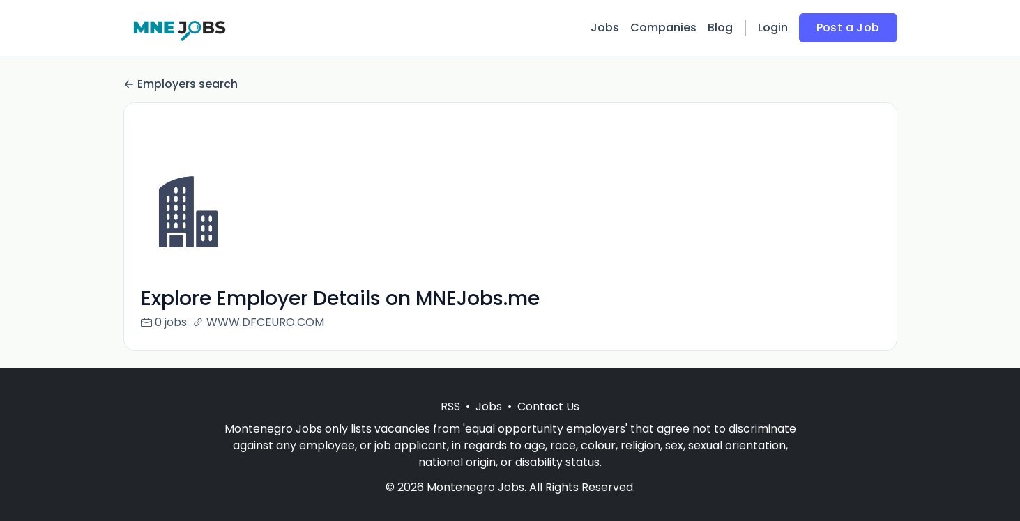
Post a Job (848, 28)
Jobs (605, 28)
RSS (450, 423)
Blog (720, 28)
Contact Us (548, 423)
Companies (663, 28)
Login (773, 28)
